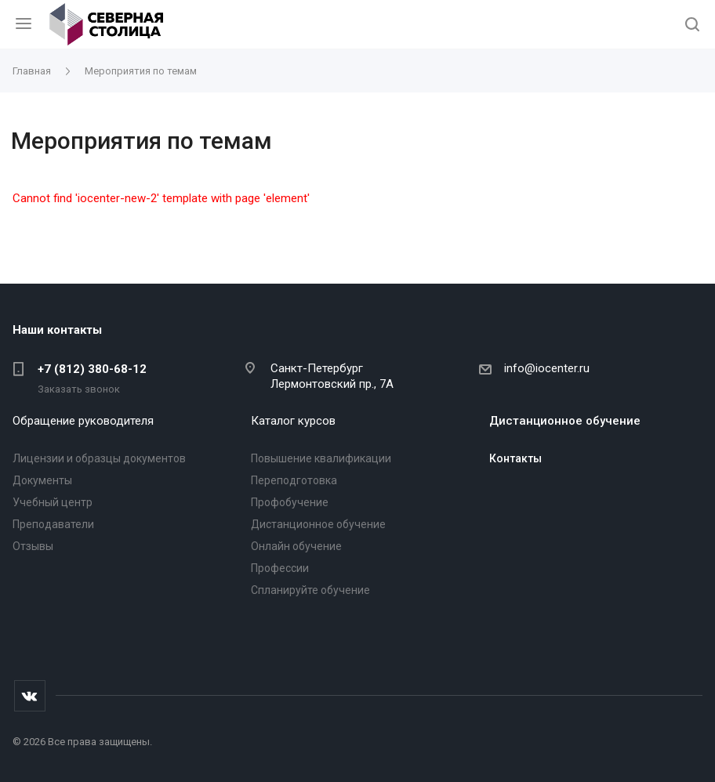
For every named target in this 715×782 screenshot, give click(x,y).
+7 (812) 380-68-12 (92, 369)
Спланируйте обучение (310, 590)
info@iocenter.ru (547, 368)
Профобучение (289, 502)
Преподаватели (53, 524)
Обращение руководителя (83, 421)
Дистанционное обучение (318, 524)
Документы (42, 480)
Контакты (515, 458)
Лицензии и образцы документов (99, 458)
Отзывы (33, 546)
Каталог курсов (293, 421)
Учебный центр (53, 502)
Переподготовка (294, 480)
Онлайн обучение (296, 546)
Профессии (280, 568)
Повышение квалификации (321, 458)
